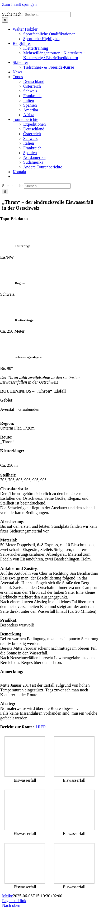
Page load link (14, 900)
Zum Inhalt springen (19, 4)
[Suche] (5, 20)
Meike (7, 896)
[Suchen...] (47, 14)
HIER (41, 727)
